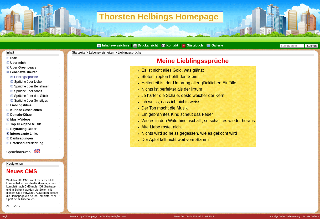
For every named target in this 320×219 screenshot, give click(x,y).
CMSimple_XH (91, 216)
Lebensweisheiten (23, 72)
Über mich (18, 63)
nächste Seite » (310, 216)
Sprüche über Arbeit (28, 91)
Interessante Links (24, 133)
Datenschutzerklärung (26, 143)
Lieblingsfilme (21, 105)
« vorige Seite (277, 216)
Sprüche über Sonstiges (31, 100)
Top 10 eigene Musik (25, 124)
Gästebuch (195, 45)
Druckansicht (148, 45)
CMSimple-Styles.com (113, 216)
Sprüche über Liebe (28, 82)
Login (5, 216)
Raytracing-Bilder (23, 129)
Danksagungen (21, 138)
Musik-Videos (20, 119)
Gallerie (217, 45)
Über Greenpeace (23, 67)
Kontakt (172, 45)
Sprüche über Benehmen (31, 86)
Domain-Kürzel (21, 115)
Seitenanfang (293, 216)
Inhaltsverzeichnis (115, 45)
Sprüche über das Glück (31, 96)
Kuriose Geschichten (26, 110)
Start (13, 58)
